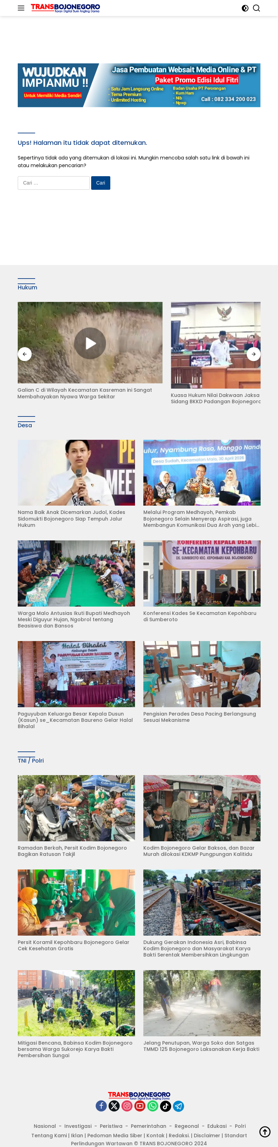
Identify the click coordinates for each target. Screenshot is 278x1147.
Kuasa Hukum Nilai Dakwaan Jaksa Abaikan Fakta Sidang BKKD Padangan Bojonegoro (198, 381)
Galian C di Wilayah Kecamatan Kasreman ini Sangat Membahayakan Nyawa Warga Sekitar (75, 381)
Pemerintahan (148, 1111)
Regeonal (187, 1111)
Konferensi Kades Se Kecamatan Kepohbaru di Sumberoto (199, 602)
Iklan (77, 1121)
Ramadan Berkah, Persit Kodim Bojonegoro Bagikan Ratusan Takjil (72, 836)
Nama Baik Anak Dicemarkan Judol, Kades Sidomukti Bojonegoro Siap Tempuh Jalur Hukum (71, 504)
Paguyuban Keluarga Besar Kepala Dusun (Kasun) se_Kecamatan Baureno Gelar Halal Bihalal (75, 706)
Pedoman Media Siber (114, 1121)
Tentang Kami (49, 1121)
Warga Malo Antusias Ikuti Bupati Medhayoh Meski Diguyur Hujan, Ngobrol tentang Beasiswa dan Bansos (74, 605)
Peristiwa (111, 1111)
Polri (240, 1111)
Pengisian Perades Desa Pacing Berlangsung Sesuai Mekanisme (199, 702)
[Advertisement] (144, 31)
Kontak (155, 1121)
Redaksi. (179, 1121)
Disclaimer (207, 1121)
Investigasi (78, 1111)
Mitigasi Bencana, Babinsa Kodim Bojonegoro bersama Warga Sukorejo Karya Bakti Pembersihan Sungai (75, 1035)
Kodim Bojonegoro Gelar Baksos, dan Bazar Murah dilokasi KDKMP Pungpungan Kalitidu (199, 836)
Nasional (45, 1111)
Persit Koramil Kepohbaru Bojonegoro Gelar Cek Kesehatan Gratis (73, 931)
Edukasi (217, 1111)
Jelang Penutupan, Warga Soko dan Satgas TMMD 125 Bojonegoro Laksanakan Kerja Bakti (201, 1031)
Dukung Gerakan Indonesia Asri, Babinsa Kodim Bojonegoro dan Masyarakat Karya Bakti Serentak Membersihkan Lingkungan (197, 934)
